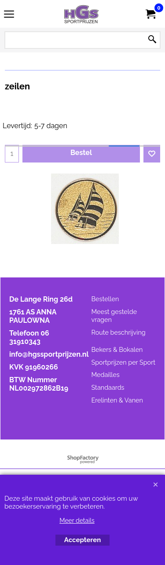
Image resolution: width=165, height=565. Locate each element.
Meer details (77, 520)
